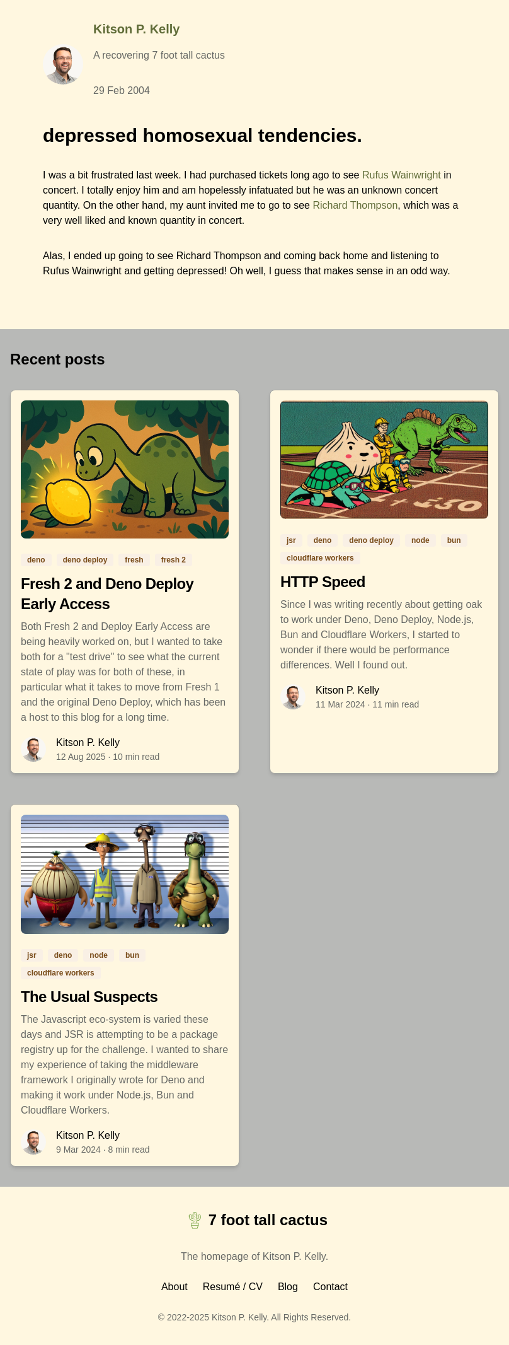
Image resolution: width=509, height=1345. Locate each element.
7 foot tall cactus (254, 1220)
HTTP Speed (322, 581)
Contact (330, 1286)
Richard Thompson (354, 205)
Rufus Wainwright (401, 175)
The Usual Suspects (89, 996)
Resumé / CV (233, 1286)
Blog (288, 1286)
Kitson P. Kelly (136, 29)
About (174, 1286)
